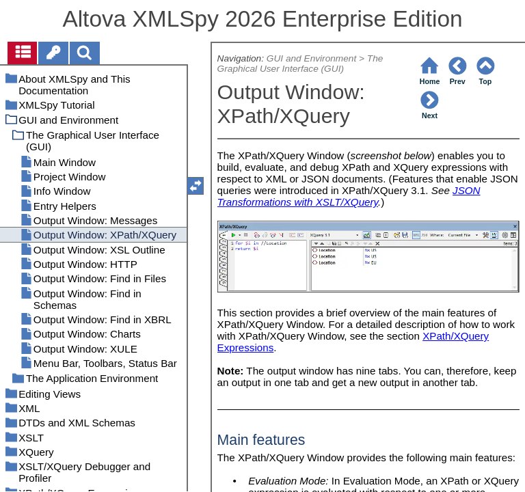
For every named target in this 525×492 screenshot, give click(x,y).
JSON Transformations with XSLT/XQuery (349, 196)
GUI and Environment (311, 58)
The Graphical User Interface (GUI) (300, 63)
